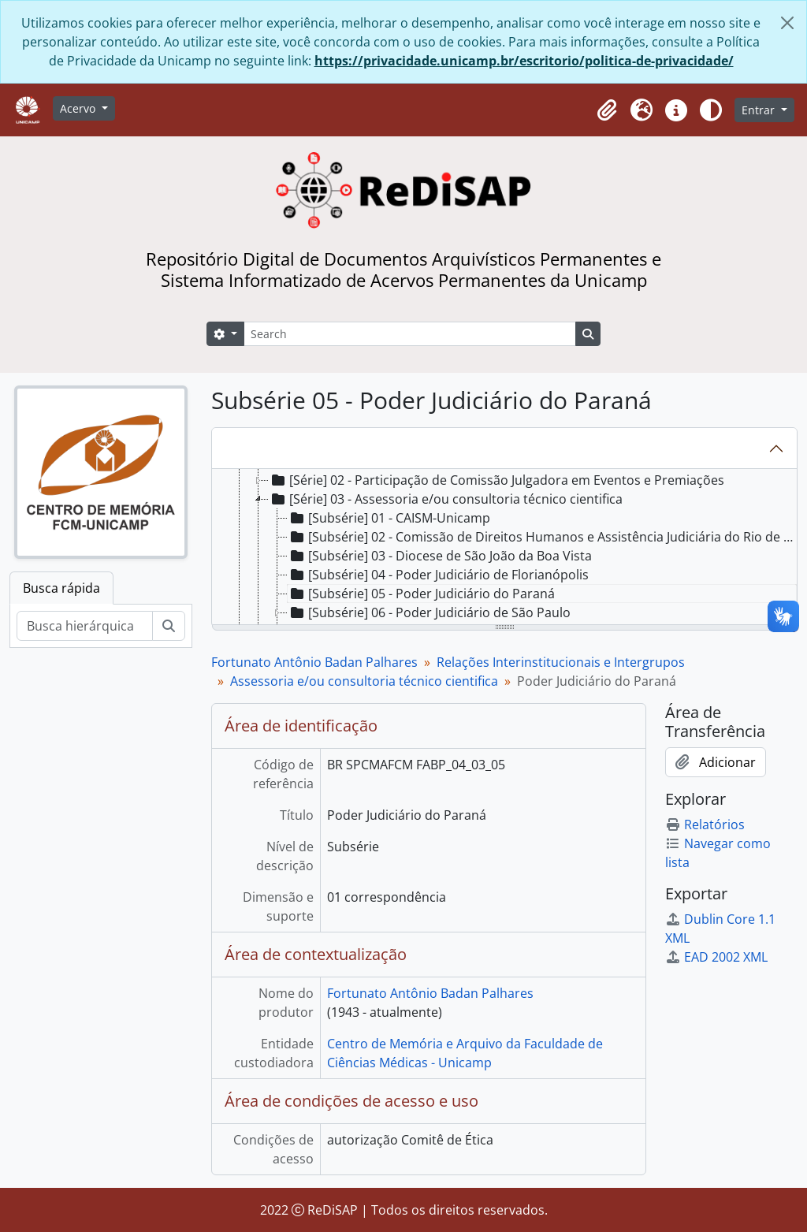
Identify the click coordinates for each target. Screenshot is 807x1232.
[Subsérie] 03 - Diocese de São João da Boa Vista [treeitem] (440, 555)
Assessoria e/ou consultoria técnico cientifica (364, 681)
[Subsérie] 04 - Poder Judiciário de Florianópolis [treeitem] (438, 574)
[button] (606, 110)
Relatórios (705, 824)
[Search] (410, 334)
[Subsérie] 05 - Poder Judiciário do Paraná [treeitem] (421, 593)
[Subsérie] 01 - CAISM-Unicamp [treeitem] (389, 517)
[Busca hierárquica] (85, 626)
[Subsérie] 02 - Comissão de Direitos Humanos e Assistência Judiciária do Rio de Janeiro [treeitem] (542, 536)
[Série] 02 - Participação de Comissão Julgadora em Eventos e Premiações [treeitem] (496, 480)
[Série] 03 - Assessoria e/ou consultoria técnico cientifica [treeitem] (446, 498)
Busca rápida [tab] (61, 588)
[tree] (504, 548)
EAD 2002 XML (716, 957)
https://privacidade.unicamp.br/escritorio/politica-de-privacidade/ (524, 60)
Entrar (760, 109)
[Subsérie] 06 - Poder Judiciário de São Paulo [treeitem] (429, 612)
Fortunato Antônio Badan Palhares (314, 662)
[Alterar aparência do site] (711, 110)
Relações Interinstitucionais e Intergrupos (561, 662)
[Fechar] (787, 23)
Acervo (79, 108)
